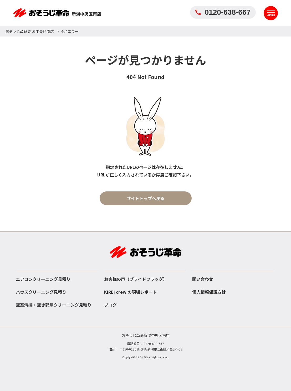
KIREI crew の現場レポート (130, 292)
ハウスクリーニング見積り (41, 292)
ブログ (110, 305)
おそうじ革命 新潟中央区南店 (29, 31)
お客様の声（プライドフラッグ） (135, 279)
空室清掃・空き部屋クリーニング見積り (53, 305)
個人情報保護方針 (209, 292)
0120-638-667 (223, 12)
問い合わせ (202, 279)
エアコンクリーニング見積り (43, 279)
